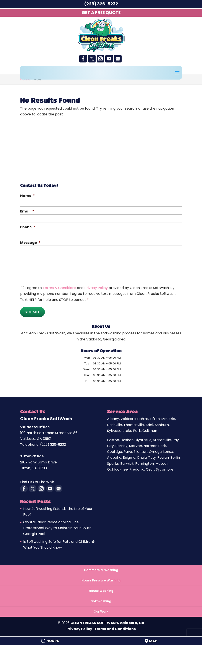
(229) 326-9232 (101, 4)
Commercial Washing (101, 569)
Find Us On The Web (37, 481)
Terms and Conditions (115, 628)
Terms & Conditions (59, 287)
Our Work (101, 611)
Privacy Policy (96, 287)
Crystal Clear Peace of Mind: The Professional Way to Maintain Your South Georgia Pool (57, 527)
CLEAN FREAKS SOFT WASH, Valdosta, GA (107, 622)
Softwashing (101, 600)
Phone (27, 227)
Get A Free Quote (101, 13)
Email (27, 211)
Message (30, 243)
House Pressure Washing (101, 579)
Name (27, 196)
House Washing (101, 590)
